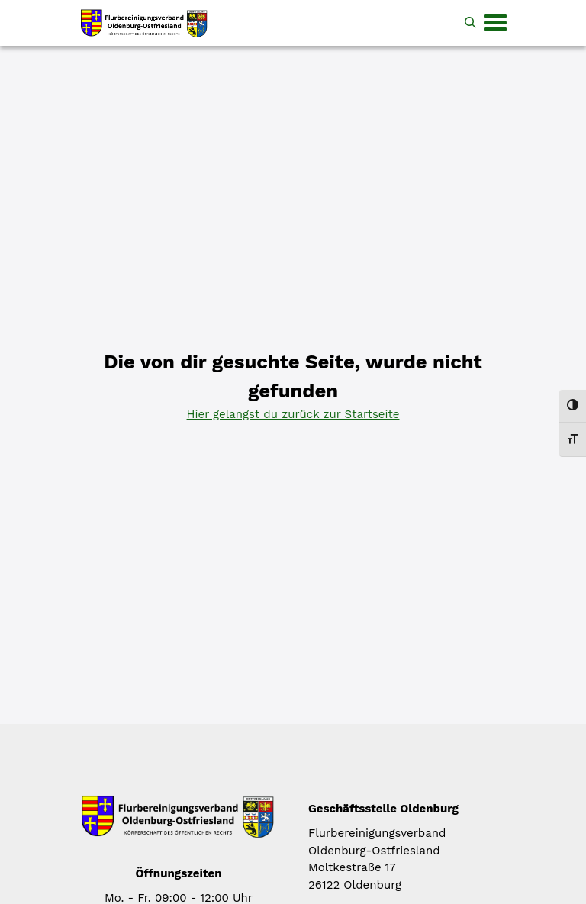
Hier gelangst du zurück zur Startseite (293, 414)
